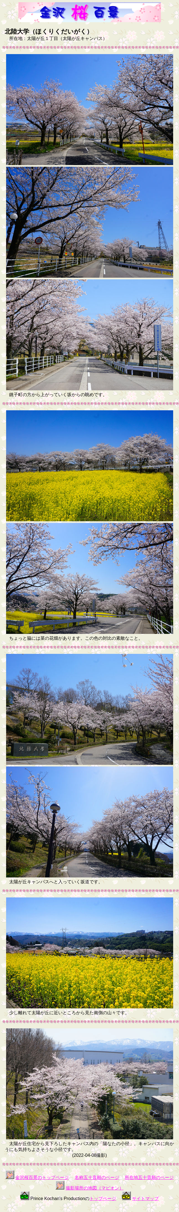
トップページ (102, 1198)
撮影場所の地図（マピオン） (95, 1188)
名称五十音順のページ (97, 1177)
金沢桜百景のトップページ (42, 1177)
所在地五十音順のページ (149, 1177)
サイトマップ (145, 1198)
